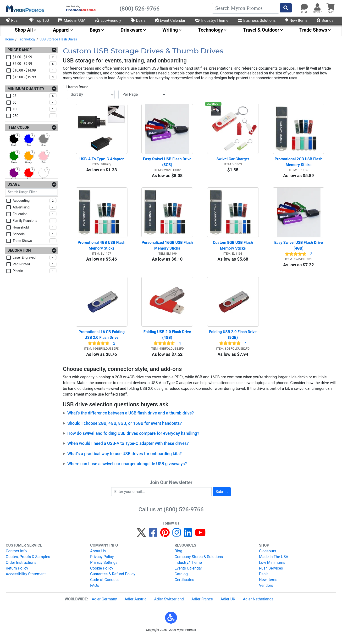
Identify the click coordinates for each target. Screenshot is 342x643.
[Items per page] (142, 94)
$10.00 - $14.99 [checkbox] (34, 70)
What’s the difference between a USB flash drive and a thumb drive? (130, 418)
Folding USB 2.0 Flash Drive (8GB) (233, 340)
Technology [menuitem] (210, 30)
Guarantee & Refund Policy (112, 579)
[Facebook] (153, 540)
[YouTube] (200, 540)
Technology (26, 39)
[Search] (245, 8)
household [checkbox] (34, 227)
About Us (98, 556)
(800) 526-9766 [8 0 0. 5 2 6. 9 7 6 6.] (184, 514)
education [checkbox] (34, 214)
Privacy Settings (103, 567)
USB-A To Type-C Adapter (101, 160)
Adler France (202, 604)
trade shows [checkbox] (34, 240)
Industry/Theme (211, 20)
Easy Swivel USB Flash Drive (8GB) (168, 163)
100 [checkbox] (34, 109)
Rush (13, 20)
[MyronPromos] (24, 8)
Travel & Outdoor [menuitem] (261, 30)
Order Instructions (21, 567)
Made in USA (71, 20)
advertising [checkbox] (34, 207)
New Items (296, 20)
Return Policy (17, 573)
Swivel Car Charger (232, 160)
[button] (171, 623)
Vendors (266, 590)
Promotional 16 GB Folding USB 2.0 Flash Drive (102, 340)
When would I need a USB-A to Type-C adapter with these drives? (128, 448)
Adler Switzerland (169, 604)
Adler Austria (136, 604)
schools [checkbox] (34, 234)
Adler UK (228, 604)
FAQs (94, 590)
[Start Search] (286, 7)
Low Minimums (272, 567)
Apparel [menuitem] (61, 30)
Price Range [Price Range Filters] (19, 50)
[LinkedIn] (187, 540)
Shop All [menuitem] (24, 30)
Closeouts (267, 556)
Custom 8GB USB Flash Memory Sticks (233, 249)
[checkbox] (14, 139)
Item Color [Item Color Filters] (18, 127)
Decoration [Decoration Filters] (19, 250)
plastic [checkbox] (34, 270)
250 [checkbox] (34, 115)
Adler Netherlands (258, 604)
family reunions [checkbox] (34, 220)
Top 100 (39, 20)
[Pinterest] (165, 540)
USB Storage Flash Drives (58, 39)
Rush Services (271, 573)
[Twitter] (141, 540)
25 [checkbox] (34, 95)
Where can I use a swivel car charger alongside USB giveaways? (127, 469)
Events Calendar (188, 573)
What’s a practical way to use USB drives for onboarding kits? (124, 458)
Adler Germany (104, 604)
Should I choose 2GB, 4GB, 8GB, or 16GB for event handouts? (124, 428)
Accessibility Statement (26, 579)
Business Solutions (257, 20)
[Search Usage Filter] (31, 192)
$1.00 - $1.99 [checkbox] (34, 57)
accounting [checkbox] (34, 200)
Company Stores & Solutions (199, 562)
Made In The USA (273, 562)
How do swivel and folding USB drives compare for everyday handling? (133, 438)
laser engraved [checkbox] (34, 257)
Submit (222, 496)
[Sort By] (91, 94)
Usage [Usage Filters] (13, 184)
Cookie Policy (101, 573)
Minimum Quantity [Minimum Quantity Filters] (25, 88)
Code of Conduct (104, 585)
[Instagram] (176, 540)
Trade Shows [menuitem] (313, 30)
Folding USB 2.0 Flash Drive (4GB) (167, 340)
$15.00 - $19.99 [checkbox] (34, 77)
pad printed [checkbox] (34, 264)
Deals (138, 20)
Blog (178, 556)
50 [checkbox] (34, 102)
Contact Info (16, 556)
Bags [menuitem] (95, 30)
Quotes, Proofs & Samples (28, 562)
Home (9, 39)
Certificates (184, 585)
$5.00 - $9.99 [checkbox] (34, 63)
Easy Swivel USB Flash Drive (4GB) (299, 249)
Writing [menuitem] (170, 30)
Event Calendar (170, 20)
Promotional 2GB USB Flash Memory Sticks (299, 163)
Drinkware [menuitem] (131, 30)
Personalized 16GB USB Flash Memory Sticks (167, 249)
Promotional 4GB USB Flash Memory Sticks (102, 249)
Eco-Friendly (108, 20)
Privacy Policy (102, 562)
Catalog (181, 579)
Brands (325, 20)
